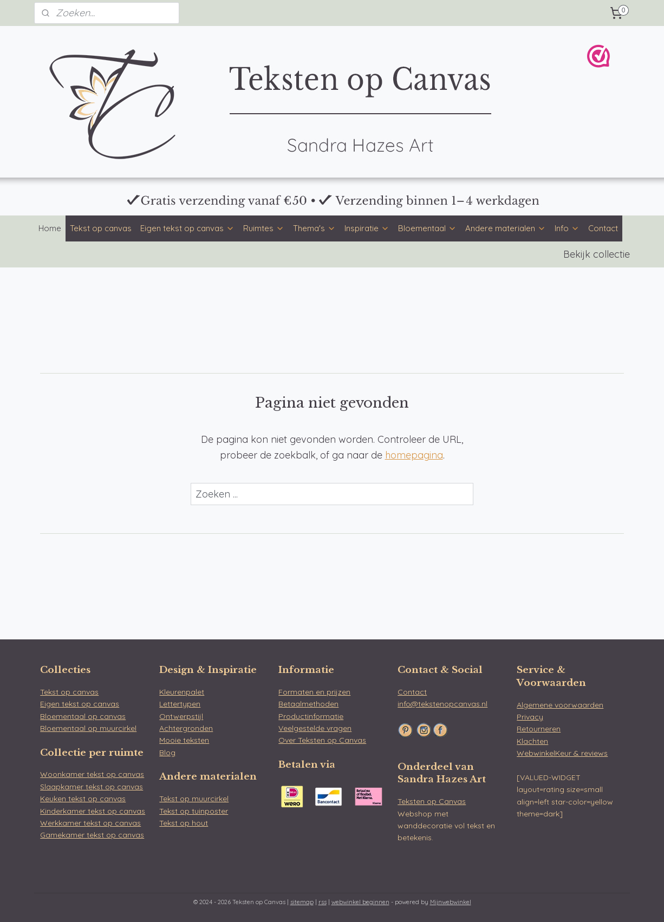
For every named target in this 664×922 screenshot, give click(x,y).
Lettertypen (179, 704)
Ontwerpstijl (181, 716)
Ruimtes (263, 228)
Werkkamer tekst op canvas (90, 823)
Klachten (532, 741)
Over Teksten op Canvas (322, 740)
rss (322, 902)
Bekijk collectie (596, 254)
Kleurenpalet (181, 692)
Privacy (530, 717)
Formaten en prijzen (314, 692)
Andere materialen (505, 228)
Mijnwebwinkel (450, 902)
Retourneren (539, 729)
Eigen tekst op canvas (187, 228)
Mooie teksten (184, 740)
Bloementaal (427, 228)
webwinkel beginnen (360, 902)
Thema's (314, 228)
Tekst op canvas (101, 228)
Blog (167, 752)
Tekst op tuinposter (193, 811)
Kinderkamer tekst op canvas (92, 811)
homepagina (414, 455)
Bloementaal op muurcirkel (88, 728)
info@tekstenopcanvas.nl (442, 704)
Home (49, 228)
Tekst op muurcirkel (194, 798)
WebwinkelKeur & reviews (562, 753)
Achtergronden (186, 728)
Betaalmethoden (308, 704)
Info (567, 228)
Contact (603, 228)
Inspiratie (366, 228)
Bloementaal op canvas (83, 716)
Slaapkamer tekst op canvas (91, 787)
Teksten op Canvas (432, 801)
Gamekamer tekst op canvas (92, 835)
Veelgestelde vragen (314, 728)
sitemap (302, 902)
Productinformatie (310, 716)
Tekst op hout (183, 823)
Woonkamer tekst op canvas (92, 774)
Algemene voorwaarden (560, 705)
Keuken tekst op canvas (83, 798)
